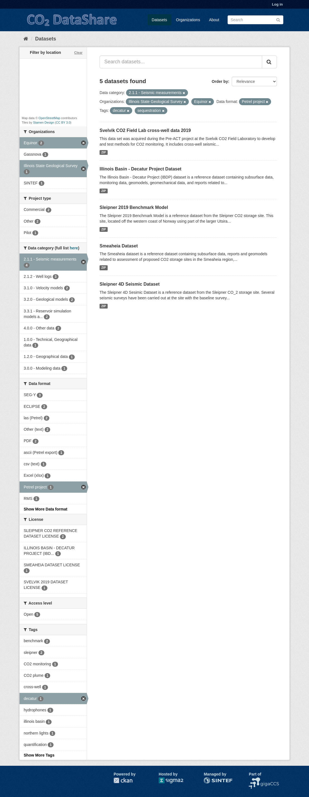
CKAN (123, 780)
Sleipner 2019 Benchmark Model (134, 207)
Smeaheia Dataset (119, 246)
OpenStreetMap (49, 118)
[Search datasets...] (181, 62)
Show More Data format (45, 509)
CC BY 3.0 (63, 122)
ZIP (103, 152)
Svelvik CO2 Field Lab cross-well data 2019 (145, 130)
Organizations (188, 20)
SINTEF (211, 780)
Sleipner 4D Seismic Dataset (130, 284)
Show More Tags (39, 755)
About (214, 20)
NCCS (254, 780)
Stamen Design (43, 122)
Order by (220, 81)
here (74, 248)
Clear (78, 53)
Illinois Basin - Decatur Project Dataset (140, 169)
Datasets (159, 20)
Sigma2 (175, 780)
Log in (277, 4)
